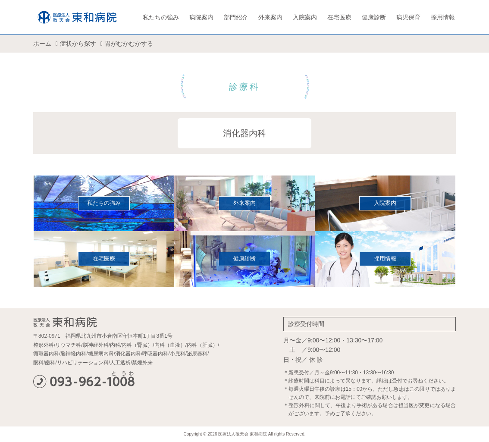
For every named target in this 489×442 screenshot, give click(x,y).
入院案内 (305, 17)
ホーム (42, 43)
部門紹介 (236, 17)
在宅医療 (339, 17)
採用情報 (443, 17)
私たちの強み (161, 17)
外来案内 (270, 17)
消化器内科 (244, 133)
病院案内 (201, 17)
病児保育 (408, 17)
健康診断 (374, 17)
